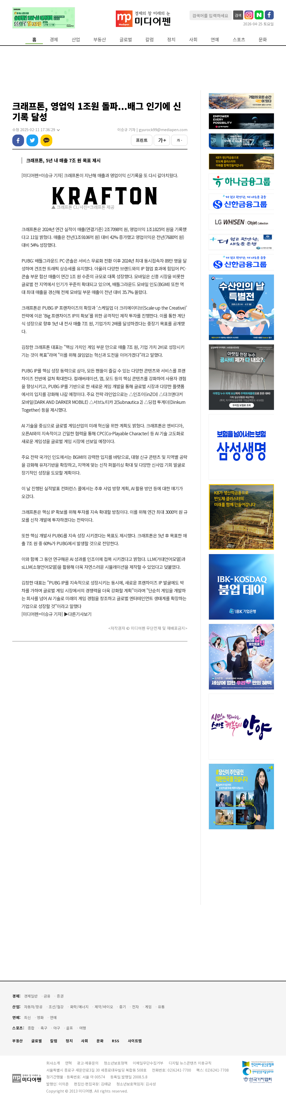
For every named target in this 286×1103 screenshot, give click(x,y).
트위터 (32, 140)
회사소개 (53, 1063)
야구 (56, 1028)
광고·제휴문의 (88, 1063)
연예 (215, 39)
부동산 (99, 39)
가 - (179, 140)
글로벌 (125, 39)
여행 (82, 1028)
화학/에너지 (79, 1007)
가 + (162, 140)
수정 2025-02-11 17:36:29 (35, 129)
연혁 (68, 1063)
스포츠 (239, 39)
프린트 (142, 140)
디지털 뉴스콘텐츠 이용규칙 (190, 1063)
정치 (171, 39)
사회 (193, 39)
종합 (31, 1028)
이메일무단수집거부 (148, 1063)
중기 (122, 1007)
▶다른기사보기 (77, 614)
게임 (148, 1007)
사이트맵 (135, 1041)
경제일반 (31, 996)
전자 (135, 1007)
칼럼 (149, 39)
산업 (76, 39)
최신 (27, 1017)
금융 (47, 996)
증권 (60, 996)
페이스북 (18, 140)
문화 (263, 39)
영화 (40, 1017)
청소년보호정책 (116, 1063)
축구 (44, 1028)
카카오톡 (46, 140)
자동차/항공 (33, 1007)
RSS (115, 1041)
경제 (54, 39)
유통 (161, 1007)
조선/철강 (56, 1007)
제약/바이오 (104, 1007)
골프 (69, 1028)
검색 (238, 15)
